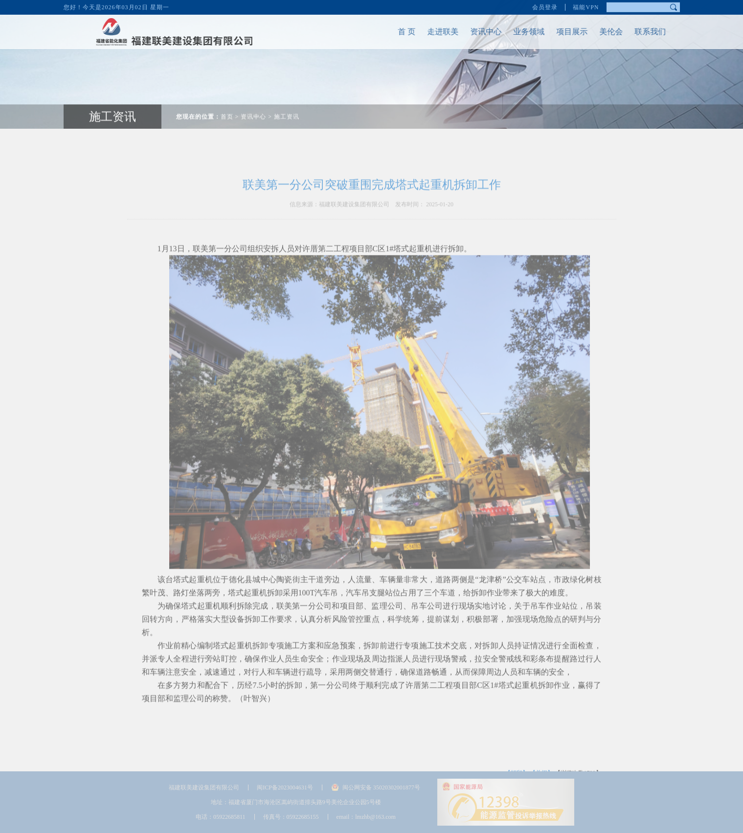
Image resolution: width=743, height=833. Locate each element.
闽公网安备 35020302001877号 (381, 787)
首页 (227, 108)
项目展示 (563, 31)
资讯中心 (477, 31)
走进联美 (434, 31)
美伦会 (602, 31)
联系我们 (641, 31)
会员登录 (545, 5)
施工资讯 (286, 108)
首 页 (397, 31)
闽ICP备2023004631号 (285, 787)
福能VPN (586, 5)
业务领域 (520, 31)
